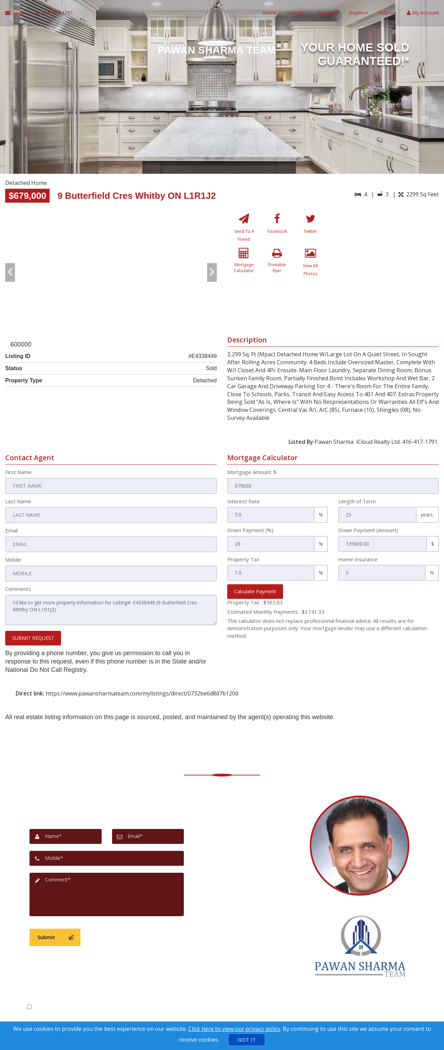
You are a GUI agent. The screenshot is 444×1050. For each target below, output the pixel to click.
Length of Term (357, 501)
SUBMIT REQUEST (33, 636)
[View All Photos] (310, 267)
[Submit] (54, 934)
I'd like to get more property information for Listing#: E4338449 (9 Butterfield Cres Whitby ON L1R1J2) (111, 609)
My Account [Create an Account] (423, 13)
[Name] (65, 835)
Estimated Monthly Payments (276, 611)
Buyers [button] (358, 13)
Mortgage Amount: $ (251, 472)
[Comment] (106, 892)
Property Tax (243, 559)
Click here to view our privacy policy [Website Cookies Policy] (234, 1029)
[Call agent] (51, 14)
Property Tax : (255, 602)
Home (269, 13)
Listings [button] (297, 13)
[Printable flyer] (277, 267)
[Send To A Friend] (244, 229)
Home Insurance (358, 559)
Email (11, 530)
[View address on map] (249, 849)
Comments (18, 588)
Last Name (18, 501)
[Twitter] (310, 229)
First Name (18, 472)
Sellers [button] (387, 13)
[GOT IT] (247, 1040)
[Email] (148, 835)
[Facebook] (277, 229)
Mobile (13, 559)
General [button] (328, 13)
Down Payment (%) (250, 530)
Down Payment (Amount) (368, 530)
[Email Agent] (17, 14)
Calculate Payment (255, 591)
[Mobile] (106, 856)
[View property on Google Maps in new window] (388, 262)
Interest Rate (243, 501)
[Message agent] (249, 822)
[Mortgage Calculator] (244, 267)
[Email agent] (249, 870)
